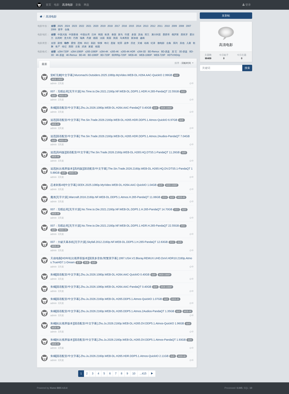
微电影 (160, 43)
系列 (175, 43)
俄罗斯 (175, 34)
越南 (142, 38)
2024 (67, 26)
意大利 (67, 38)
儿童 (188, 43)
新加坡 (134, 38)
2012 (152, 26)
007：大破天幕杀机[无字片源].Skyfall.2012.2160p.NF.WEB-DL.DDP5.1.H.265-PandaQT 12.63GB (109, 241)
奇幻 (106, 43)
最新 (44, 64)
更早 (60, 29)
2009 (174, 26)
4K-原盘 (60, 55)
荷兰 (147, 34)
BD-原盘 (165, 51)
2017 (117, 26)
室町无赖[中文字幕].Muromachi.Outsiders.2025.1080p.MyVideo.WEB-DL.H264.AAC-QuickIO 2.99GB (111, 75)
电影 (56, 4)
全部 (53, 26)
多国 (134, 34)
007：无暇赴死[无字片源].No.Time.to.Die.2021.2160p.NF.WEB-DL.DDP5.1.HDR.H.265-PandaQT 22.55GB (114, 91)
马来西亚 (124, 38)
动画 (146, 43)
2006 (53, 29)
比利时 (58, 38)
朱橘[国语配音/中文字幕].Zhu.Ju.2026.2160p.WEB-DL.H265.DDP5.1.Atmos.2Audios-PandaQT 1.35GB (112, 311)
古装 (77, 46)
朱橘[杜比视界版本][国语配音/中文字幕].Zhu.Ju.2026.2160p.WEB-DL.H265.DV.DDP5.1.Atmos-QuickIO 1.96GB (117, 323)
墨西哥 (166, 34)
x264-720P (63, 51)
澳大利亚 (156, 34)
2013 (145, 26)
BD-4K (82, 55)
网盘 (86, 4)
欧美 (107, 34)
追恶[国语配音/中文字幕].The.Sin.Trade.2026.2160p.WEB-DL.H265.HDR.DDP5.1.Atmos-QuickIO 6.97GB (113, 119)
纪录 (153, 43)
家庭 (90, 46)
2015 (131, 26)
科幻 (86, 43)
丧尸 (57, 46)
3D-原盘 (183, 51)
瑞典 (82, 38)
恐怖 (80, 43)
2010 (167, 26)
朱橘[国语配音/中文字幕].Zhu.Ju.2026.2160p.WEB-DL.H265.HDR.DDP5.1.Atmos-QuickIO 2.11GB (109, 356)
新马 (120, 34)
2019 (102, 26)
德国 (95, 38)
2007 (188, 26)
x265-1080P (91, 51)
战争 (126, 43)
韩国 (100, 34)
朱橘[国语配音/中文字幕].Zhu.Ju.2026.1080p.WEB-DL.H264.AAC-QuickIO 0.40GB (100, 274)
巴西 (75, 38)
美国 (115, 38)
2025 (60, 26)
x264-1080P (77, 51)
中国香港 (73, 34)
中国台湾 (85, 34)
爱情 (73, 43)
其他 (140, 34)
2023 (74, 26)
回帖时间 (186, 63)
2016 (124, 26)
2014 (138, 26)
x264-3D (141, 51)
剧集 (78, 4)
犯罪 (120, 43)
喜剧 (93, 43)
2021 (88, 26)
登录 (246, 4)
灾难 (140, 43)
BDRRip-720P (119, 55)
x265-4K (114, 51)
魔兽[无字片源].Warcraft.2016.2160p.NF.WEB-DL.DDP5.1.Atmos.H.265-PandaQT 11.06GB (105, 197)
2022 (81, 26)
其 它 (174, 51)
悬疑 (113, 43)
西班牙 (184, 34)
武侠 (84, 46)
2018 (109, 26)
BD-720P (105, 55)
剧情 (60, 43)
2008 (181, 26)
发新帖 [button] (226, 15)
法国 (102, 38)
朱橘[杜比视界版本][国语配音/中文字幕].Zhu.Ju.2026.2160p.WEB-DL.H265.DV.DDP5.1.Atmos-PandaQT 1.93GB (118, 339)
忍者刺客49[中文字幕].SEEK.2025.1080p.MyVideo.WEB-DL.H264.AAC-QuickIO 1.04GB (103, 184)
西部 (71, 46)
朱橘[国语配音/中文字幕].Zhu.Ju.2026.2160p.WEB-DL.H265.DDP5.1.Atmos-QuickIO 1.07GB (106, 298)
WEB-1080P (145, 55)
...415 (143, 373)
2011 (160, 26)
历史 (133, 43)
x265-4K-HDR (128, 51)
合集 (67, 29)
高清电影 (67, 4)
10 (133, 373)
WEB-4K (132, 55)
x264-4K (104, 51)
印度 (127, 34)
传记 (64, 46)
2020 (95, 26)
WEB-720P (159, 55)
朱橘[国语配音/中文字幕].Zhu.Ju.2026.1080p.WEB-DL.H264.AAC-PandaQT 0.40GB (100, 107)
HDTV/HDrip (173, 55)
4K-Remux (71, 55)
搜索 (247, 67)
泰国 (114, 34)
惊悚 (100, 43)
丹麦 (89, 38)
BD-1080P (93, 55)
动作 (66, 43)
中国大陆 (62, 34)
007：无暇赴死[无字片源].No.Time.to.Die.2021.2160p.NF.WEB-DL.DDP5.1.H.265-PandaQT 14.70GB (111, 209)
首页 (48, 4)
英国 (108, 38)
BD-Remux (153, 51)
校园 (97, 46)
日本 (94, 34)
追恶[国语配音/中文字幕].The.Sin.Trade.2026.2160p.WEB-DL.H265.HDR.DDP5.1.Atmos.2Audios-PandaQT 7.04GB (120, 136)
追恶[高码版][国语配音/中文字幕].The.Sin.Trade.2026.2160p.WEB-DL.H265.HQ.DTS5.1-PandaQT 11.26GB (115, 152)
